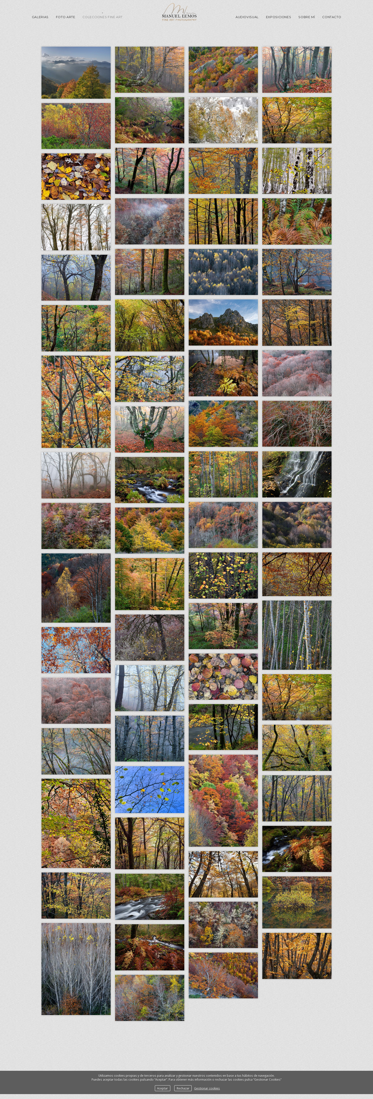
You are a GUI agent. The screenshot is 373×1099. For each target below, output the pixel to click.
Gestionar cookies (207, 1088)
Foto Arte (65, 17)
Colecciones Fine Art (102, 17)
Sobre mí (306, 17)
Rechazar (183, 1088)
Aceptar (162, 1088)
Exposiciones (278, 17)
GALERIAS (40, 17)
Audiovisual (247, 17)
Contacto (331, 17)
